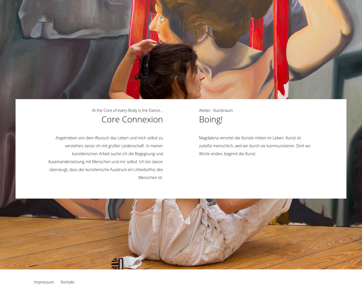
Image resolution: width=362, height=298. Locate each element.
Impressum (44, 282)
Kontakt (67, 282)
